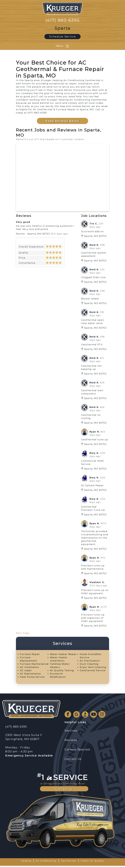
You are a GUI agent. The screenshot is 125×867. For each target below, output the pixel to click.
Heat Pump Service (32, 677)
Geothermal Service (93, 670)
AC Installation (29, 667)
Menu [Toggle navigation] (62, 46)
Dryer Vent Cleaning (93, 667)
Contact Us (64, 788)
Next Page (22, 633)
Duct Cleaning (89, 664)
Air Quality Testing (62, 670)
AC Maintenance (30, 673)
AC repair (26, 670)
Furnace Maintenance (34, 664)
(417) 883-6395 (62, 20)
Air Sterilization (90, 660)
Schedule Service (62, 36)
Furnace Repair (30, 654)
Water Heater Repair (63, 654)
